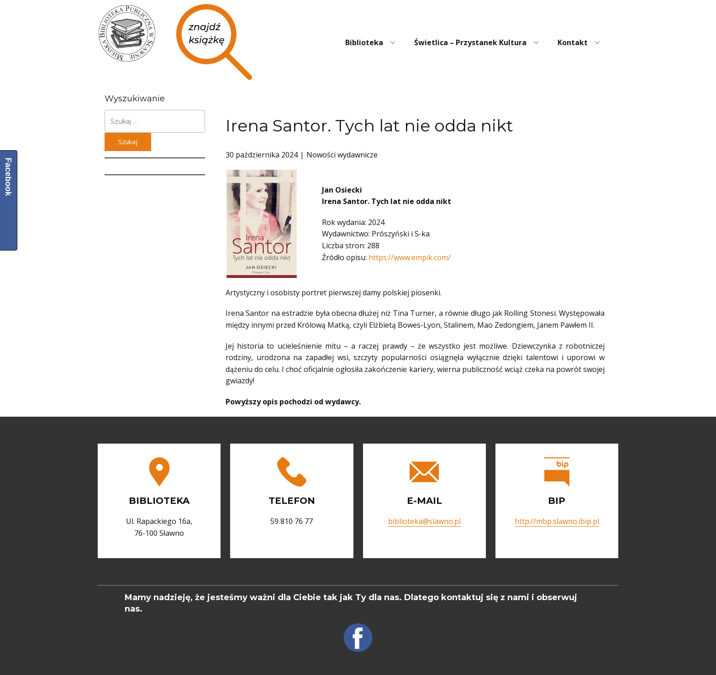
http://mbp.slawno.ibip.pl (557, 521)
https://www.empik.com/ (410, 257)
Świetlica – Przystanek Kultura (470, 42)
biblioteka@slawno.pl (424, 521)
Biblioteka (364, 42)
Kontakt (573, 42)
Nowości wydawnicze (342, 155)
